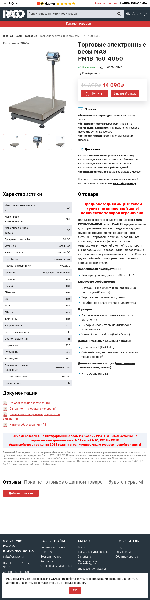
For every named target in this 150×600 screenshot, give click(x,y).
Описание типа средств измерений (33, 408)
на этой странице (124, 183)
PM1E (115, 440)
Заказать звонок (106, 3)
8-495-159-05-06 (133, 3)
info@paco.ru (15, 3)
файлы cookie (36, 579)
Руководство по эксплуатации (30, 403)
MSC (95, 440)
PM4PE (101, 436)
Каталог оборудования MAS (28, 424)
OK (75, 590)
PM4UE (114, 436)
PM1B (104, 440)
